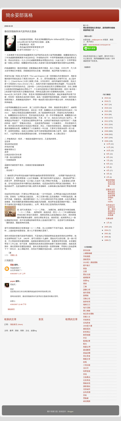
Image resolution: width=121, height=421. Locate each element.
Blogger (70, 411)
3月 (108, 174)
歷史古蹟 (86, 274)
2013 (106, 118)
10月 (109, 150)
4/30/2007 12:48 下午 (18, 304)
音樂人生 (13, 255)
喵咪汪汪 (86, 305)
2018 (106, 101)
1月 (108, 223)
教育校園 (86, 335)
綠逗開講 (86, 401)
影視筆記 (86, 332)
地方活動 (86, 308)
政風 (85, 362)
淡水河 (85, 368)
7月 (108, 160)
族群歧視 (86, 302)
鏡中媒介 (86, 265)
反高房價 (86, 392)
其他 (85, 374)
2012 (106, 121)
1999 (106, 240)
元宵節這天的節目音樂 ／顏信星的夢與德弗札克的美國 (110, 210)
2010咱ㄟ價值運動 (90, 262)
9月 (108, 154)
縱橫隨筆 (86, 277)
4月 (108, 170)
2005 (106, 227)
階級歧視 (86, 383)
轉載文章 (86, 359)
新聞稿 (85, 296)
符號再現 (86, 320)
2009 (106, 131)
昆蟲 (12, 265)
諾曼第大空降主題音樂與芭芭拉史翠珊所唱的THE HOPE (110, 196)
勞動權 (85, 398)
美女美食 (86, 356)
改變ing (86, 281)
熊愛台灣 (86, 347)
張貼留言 (11, 309)
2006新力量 (87, 326)
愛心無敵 (86, 311)
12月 (109, 144)
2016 (106, 108)
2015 (106, 111)
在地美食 (86, 323)
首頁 (41, 319)
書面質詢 (86, 329)
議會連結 (86, 386)
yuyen (12, 281)
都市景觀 (86, 293)
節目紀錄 (86, 250)
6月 (108, 164)
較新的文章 (10, 319)
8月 (108, 157)
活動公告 (86, 299)
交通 (85, 271)
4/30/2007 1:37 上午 (18, 274)
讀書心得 (86, 290)
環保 (85, 284)
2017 (106, 104)
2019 (106, 98)
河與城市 (86, 389)
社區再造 (86, 380)
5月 (108, 167)
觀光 (85, 344)
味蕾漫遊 (86, 371)
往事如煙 (109, 218)
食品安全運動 (88, 314)
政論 (85, 268)
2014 (106, 114)
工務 (85, 287)
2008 (106, 134)
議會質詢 (86, 259)
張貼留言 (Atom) (16, 324)
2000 (106, 237)
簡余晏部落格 (19, 15)
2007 (106, 138)
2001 (106, 233)
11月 (109, 147)
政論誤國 (86, 353)
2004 (106, 230)
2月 (108, 177)
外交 (85, 338)
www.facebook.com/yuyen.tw (99, 45)
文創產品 (86, 377)
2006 (106, 141)
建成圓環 (86, 350)
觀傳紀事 (86, 341)
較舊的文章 (72, 319)
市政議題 (86, 256)
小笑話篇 (86, 365)
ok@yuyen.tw (97, 40)
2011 (106, 124)
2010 (106, 128)
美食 (85, 395)
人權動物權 (87, 253)
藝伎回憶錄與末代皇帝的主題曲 (110, 183)
